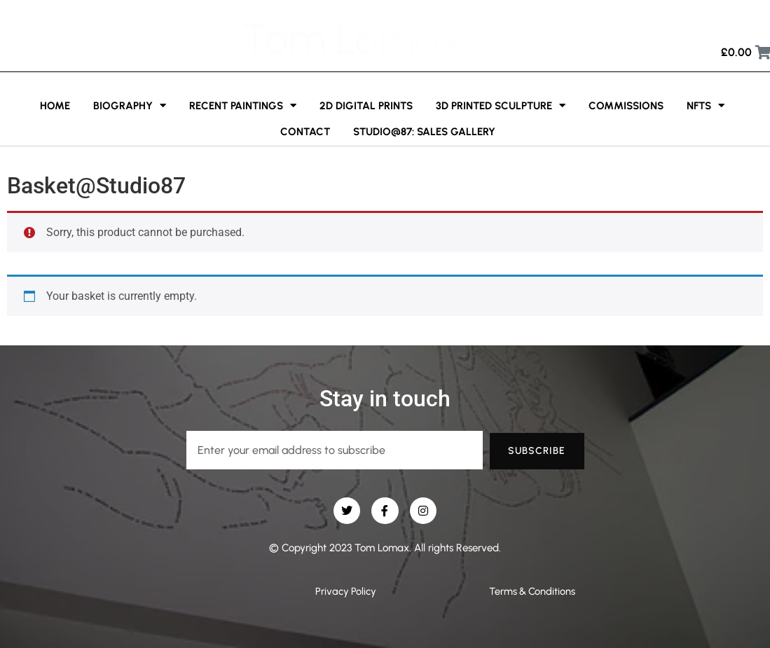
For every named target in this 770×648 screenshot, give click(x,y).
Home (55, 105)
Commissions (626, 105)
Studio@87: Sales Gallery (424, 131)
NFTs (705, 105)
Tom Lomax (352, 39)
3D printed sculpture (500, 105)
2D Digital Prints (366, 105)
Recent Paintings (242, 105)
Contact (305, 131)
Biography (129, 105)
